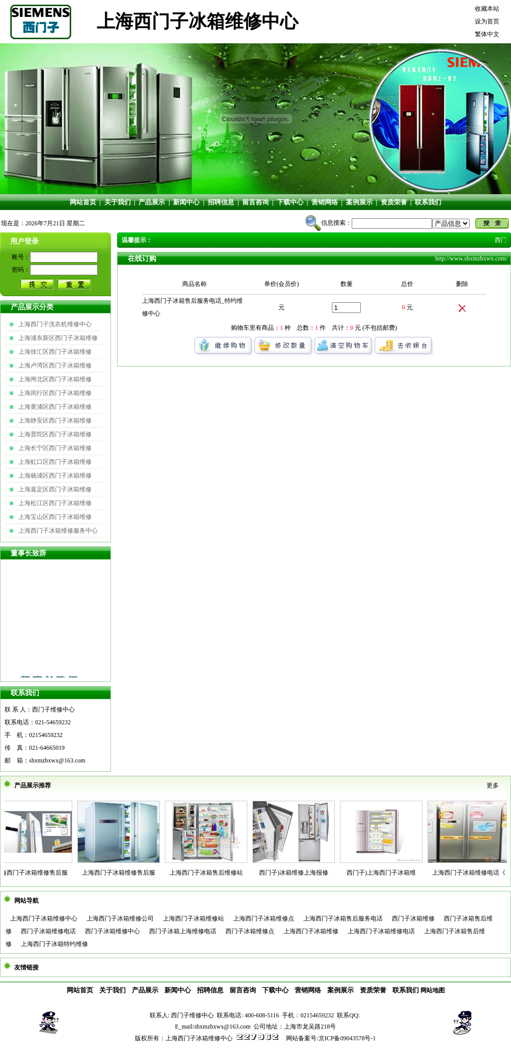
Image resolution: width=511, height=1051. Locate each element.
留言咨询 (255, 202)
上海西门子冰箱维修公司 (120, 918)
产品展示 (151, 202)
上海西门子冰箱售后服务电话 (343, 918)
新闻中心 (186, 202)
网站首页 (83, 202)
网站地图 (432, 990)
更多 (493, 785)
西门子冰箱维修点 (249, 931)
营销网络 (324, 202)
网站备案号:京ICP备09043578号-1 (331, 1038)
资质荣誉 (394, 202)
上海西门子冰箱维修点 (263, 918)
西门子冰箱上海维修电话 (182, 931)
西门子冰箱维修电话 (48, 931)
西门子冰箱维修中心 (112, 931)
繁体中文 (487, 34)
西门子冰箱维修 (413, 918)
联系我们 (428, 202)
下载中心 (290, 202)
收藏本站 (487, 8)
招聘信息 (221, 202)
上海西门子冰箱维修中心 (43, 918)
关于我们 (117, 202)
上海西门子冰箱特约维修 (54, 944)
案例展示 (359, 202)
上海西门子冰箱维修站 (193, 918)
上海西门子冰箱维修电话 (381, 931)
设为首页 (487, 21)
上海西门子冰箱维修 (310, 931)
